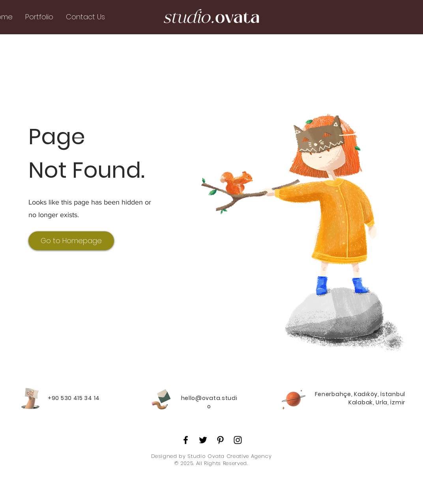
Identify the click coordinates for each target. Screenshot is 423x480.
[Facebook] (185, 440)
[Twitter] (203, 440)
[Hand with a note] (30, 398)
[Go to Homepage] (71, 240)
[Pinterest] (220, 440)
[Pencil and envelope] (160, 398)
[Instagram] (237, 440)
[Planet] (293, 398)
